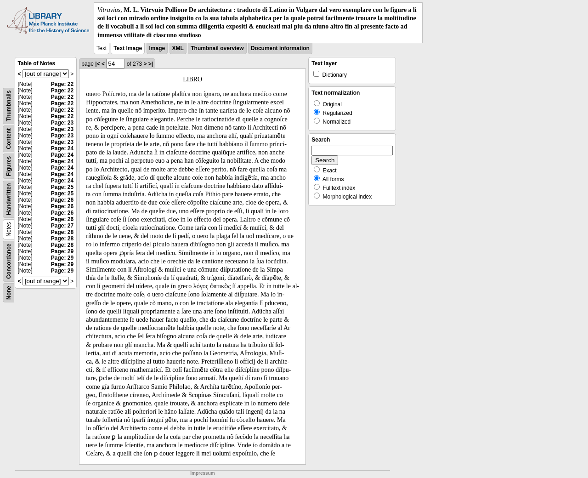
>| (150, 64)
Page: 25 (62, 187)
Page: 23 (62, 123)
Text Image (127, 48)
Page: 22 (62, 84)
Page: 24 (62, 148)
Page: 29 (62, 251)
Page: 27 (62, 225)
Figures (9, 166)
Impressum (202, 473)
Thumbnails (9, 105)
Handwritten (9, 199)
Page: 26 (62, 200)
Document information (280, 48)
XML (178, 48)
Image (157, 48)
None (9, 293)
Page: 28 (62, 232)
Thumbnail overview (217, 48)
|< (97, 64)
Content (9, 138)
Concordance (9, 261)
